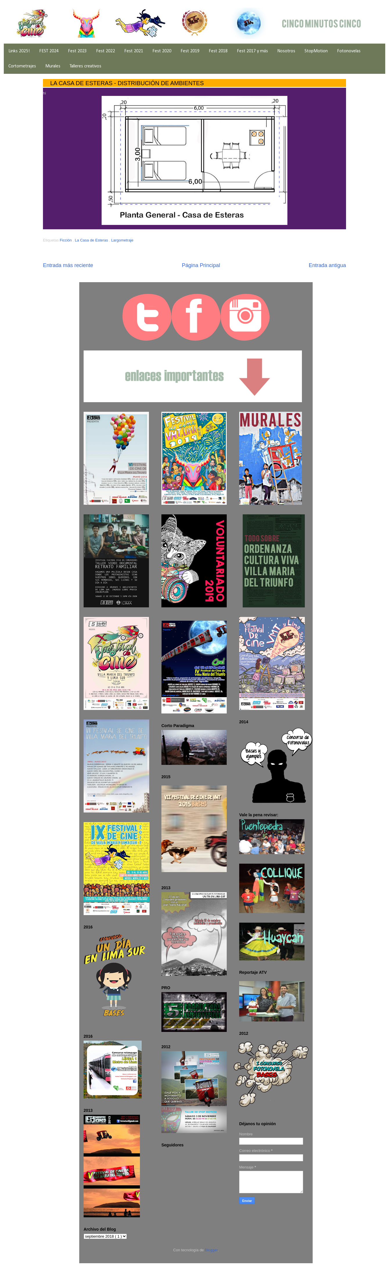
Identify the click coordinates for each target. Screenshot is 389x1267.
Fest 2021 (133, 51)
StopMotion (316, 51)
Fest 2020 (161, 51)
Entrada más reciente (68, 265)
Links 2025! (19, 51)
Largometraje (122, 240)
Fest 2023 (77, 51)
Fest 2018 (218, 51)
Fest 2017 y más (252, 51)
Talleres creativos (85, 66)
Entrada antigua (327, 265)
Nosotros (286, 51)
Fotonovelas (349, 51)
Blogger (211, 1250)
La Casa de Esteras (92, 240)
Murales (52, 66)
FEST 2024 (49, 51)
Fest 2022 (105, 51)
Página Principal (201, 265)
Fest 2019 (190, 51)
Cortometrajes (22, 66)
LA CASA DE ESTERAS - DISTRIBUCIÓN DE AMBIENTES (127, 83)
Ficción (66, 240)
